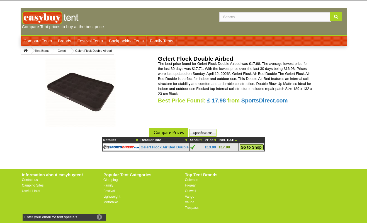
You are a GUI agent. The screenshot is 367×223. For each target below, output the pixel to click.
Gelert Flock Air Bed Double (165, 147)
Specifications (202, 133)
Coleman (191, 180)
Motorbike (110, 202)
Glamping (110, 180)
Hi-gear (190, 185)
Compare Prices (169, 132)
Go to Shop (250, 147)
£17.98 (224, 147)
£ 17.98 (216, 100)
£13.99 (210, 147)
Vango (190, 197)
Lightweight (111, 197)
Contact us (30, 180)
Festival (109, 191)
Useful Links (31, 191)
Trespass (192, 208)
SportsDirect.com (264, 100)
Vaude (190, 202)
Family (108, 185)
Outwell (190, 191)
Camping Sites (33, 185)
